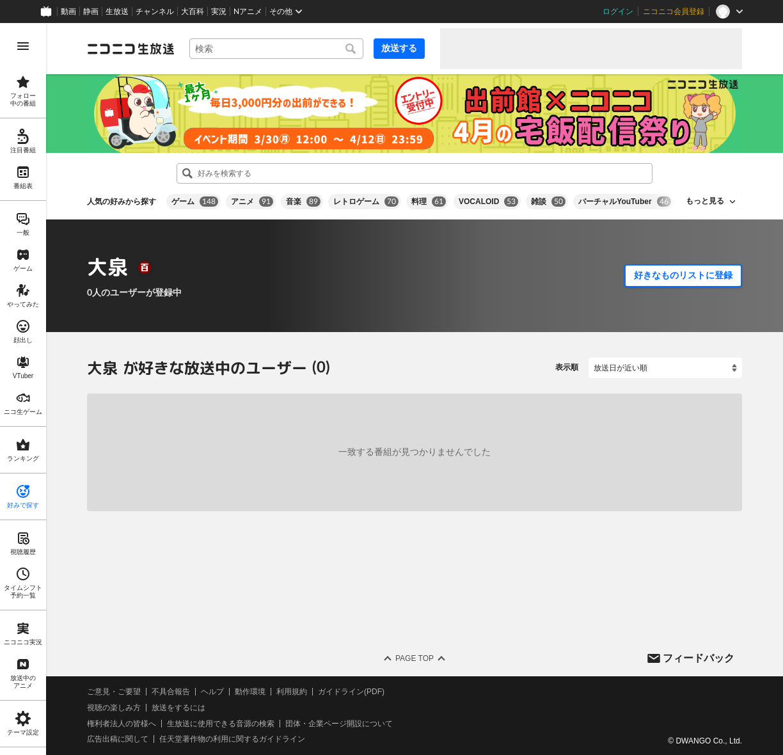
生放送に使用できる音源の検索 (220, 723)
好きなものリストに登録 (683, 275)
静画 (91, 11)
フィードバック (698, 657)
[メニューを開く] (23, 46)
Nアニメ (247, 11)
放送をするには (178, 707)
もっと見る (705, 200)
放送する (399, 48)
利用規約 (291, 691)
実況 (218, 11)
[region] (23, 389)
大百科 (192, 11)
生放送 (117, 11)
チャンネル (155, 11)
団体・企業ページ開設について (339, 723)
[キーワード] (276, 48)
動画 (68, 11)
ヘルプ (212, 691)
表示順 (566, 367)
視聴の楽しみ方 (114, 707)
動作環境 (250, 691)
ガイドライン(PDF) (351, 691)
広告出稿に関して (117, 739)
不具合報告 (171, 691)
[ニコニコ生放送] (130, 48)
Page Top (414, 658)
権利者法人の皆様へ (121, 723)
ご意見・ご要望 (114, 691)
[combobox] (276, 48)
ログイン (618, 11)
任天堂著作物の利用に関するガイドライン (232, 739)
